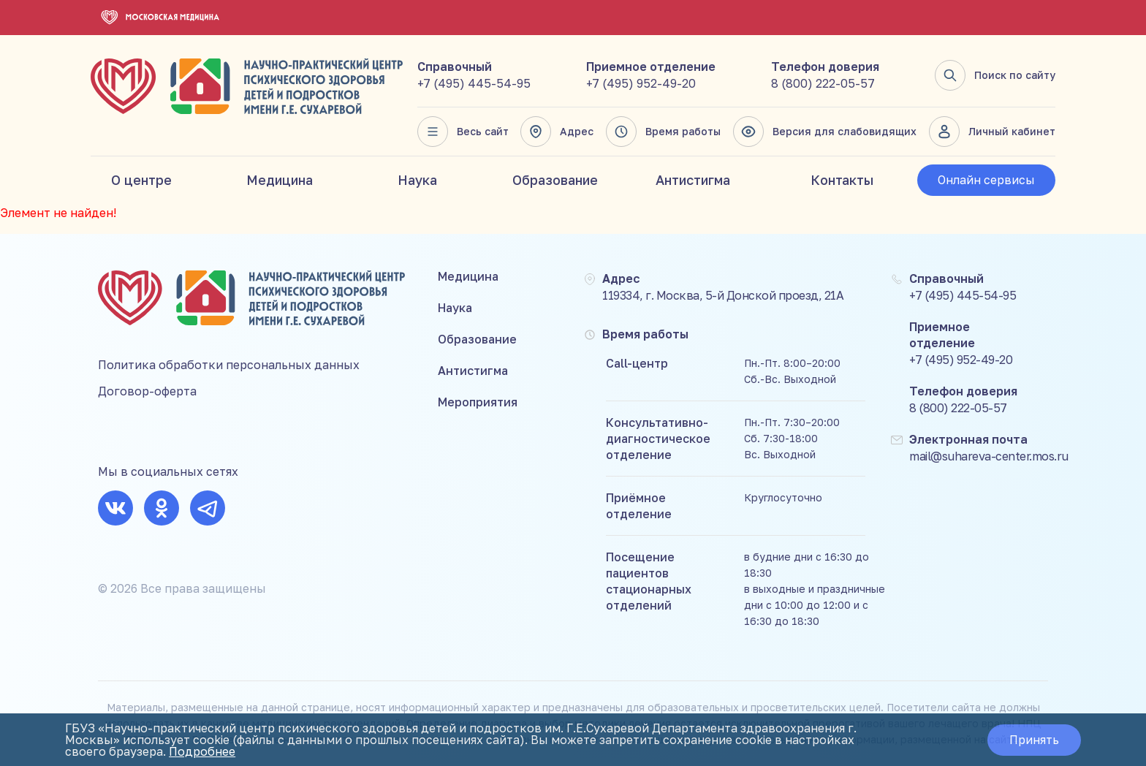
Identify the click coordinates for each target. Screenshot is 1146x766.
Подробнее (202, 751)
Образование (555, 180)
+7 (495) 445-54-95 (474, 83)
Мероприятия (477, 402)
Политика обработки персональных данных (229, 364)
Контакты (842, 180)
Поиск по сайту (995, 75)
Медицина (279, 180)
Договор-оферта (147, 391)
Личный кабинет (992, 131)
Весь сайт (463, 131)
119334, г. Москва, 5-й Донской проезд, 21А (722, 295)
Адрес (556, 131)
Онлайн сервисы (986, 179)
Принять (1034, 739)
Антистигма (693, 180)
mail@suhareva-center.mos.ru (989, 456)
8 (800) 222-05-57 (823, 83)
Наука (417, 180)
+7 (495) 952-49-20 (641, 83)
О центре (141, 180)
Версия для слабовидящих (825, 131)
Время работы (663, 131)
